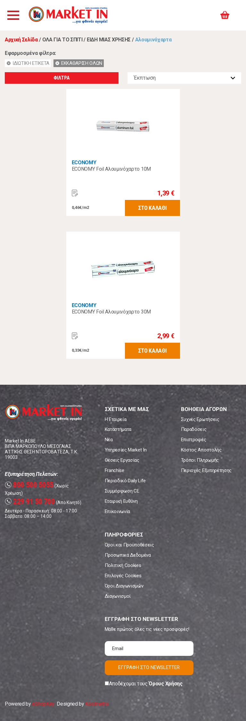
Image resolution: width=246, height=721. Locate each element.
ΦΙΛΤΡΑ (61, 78)
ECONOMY (84, 162)
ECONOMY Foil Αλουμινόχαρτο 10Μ (111, 169)
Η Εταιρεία (116, 419)
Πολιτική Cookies (123, 565)
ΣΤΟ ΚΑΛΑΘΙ (152, 207)
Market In (69, 15)
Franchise (114, 470)
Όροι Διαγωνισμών (124, 586)
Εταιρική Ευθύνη (121, 501)
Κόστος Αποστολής (201, 450)
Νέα (109, 439)
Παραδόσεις (194, 429)
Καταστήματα (118, 429)
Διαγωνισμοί (118, 596)
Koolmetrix (97, 704)
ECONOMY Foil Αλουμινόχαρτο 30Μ (111, 312)
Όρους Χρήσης (165, 684)
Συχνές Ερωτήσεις (200, 419)
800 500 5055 (29, 485)
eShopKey (43, 704)
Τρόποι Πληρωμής (200, 460)
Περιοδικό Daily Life (125, 481)
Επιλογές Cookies (123, 576)
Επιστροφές (193, 439)
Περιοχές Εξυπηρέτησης (206, 470)
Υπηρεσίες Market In (126, 450)
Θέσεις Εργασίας (122, 460)
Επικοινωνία (117, 511)
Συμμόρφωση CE (122, 491)
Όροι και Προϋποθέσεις (129, 545)
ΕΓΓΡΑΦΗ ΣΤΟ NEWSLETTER (149, 667)
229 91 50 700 (30, 501)
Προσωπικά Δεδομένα (128, 555)
